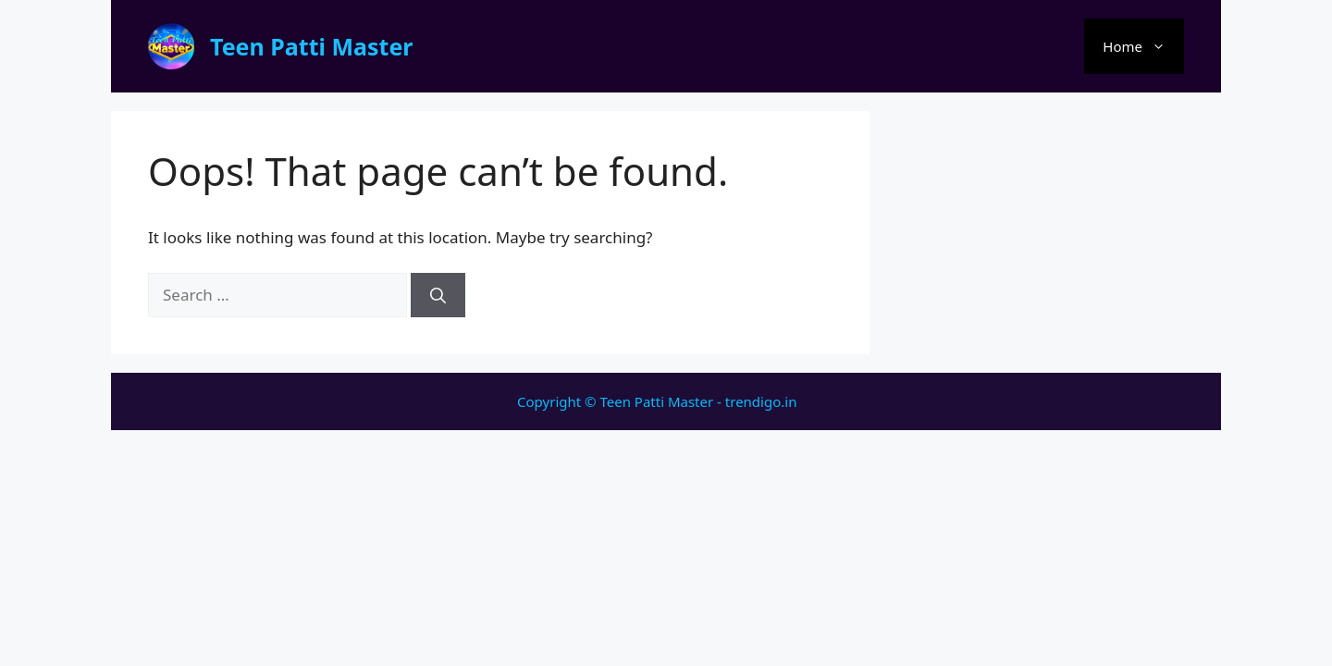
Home (1143, 46)
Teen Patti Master (311, 46)
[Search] (438, 295)
